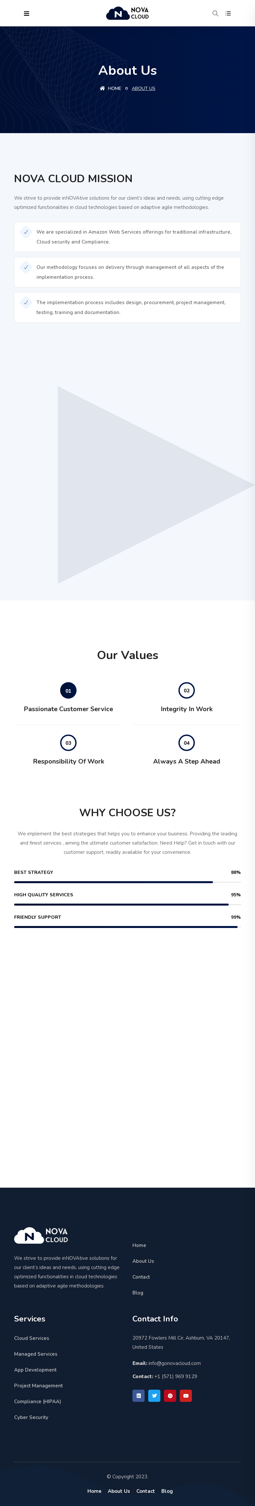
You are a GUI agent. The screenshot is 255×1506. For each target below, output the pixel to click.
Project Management (38, 1385)
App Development (35, 1370)
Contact (141, 1277)
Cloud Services (31, 1338)
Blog (137, 1292)
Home (110, 88)
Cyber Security (31, 1417)
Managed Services (36, 1354)
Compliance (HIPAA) (37, 1401)
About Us (143, 1261)
